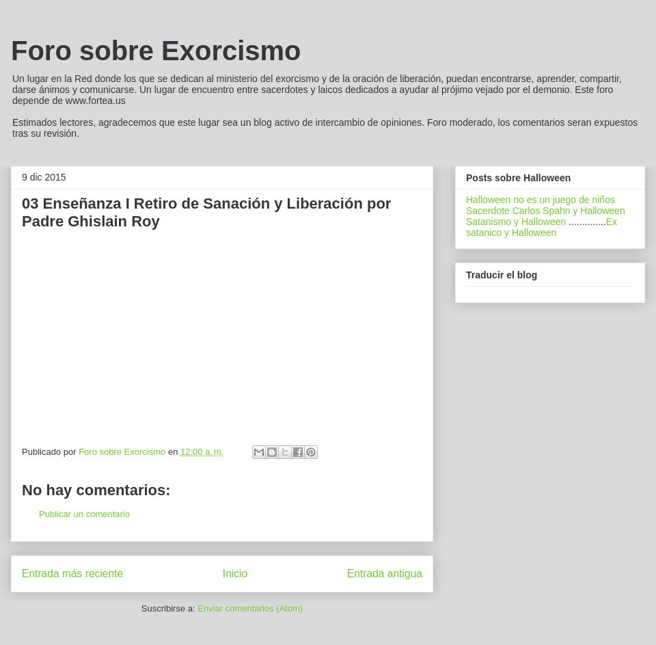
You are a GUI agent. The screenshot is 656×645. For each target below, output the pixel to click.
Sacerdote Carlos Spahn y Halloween (545, 210)
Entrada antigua (384, 573)
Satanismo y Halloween (516, 221)
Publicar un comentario (84, 514)
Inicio (235, 573)
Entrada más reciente (72, 573)
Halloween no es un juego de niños (540, 199)
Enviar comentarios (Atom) (250, 608)
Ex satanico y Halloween (541, 227)
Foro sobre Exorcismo (156, 51)
